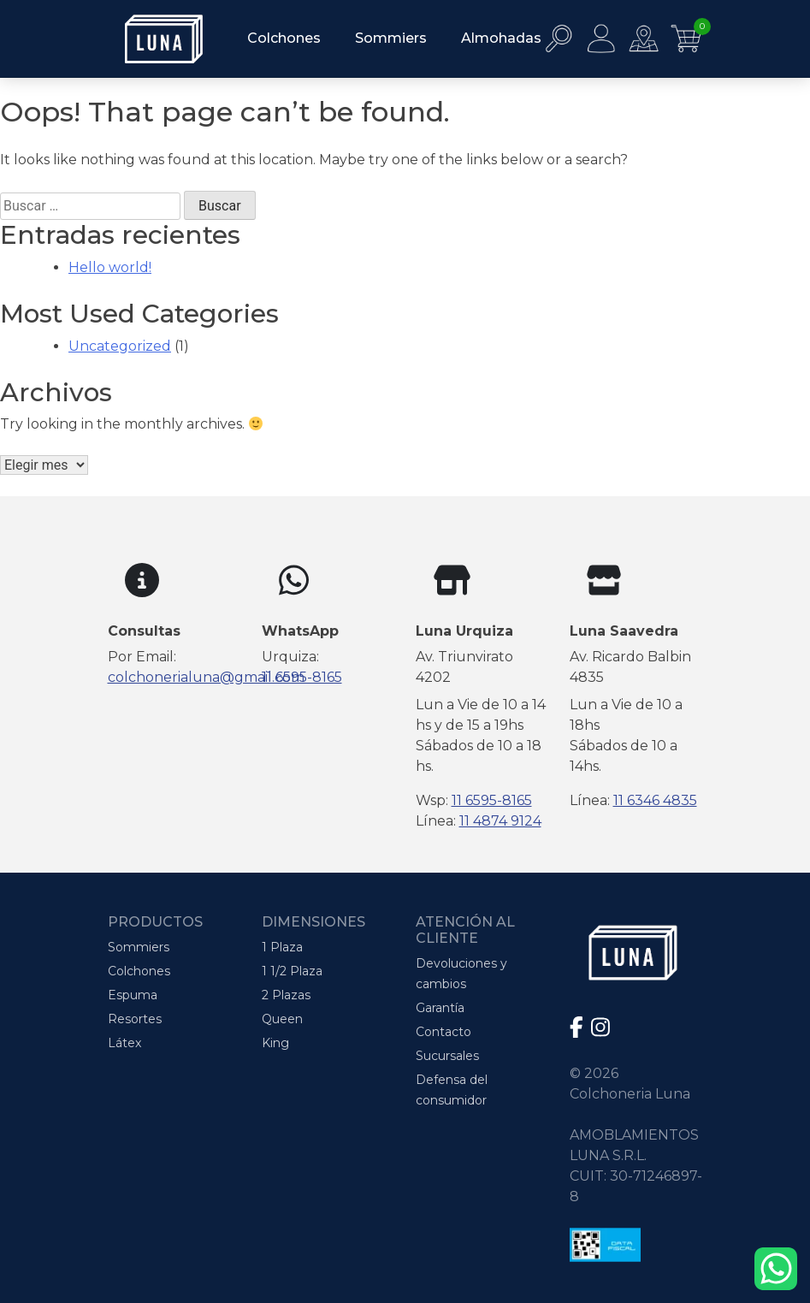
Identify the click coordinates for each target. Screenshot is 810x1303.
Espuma (132, 995)
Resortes (135, 1019)
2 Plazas (286, 995)
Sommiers (391, 38)
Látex (124, 1043)
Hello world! (109, 267)
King (275, 1043)
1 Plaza (282, 947)
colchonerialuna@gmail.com (206, 677)
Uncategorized (119, 346)
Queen (282, 1019)
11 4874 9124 (500, 821)
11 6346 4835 (655, 800)
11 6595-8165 (302, 677)
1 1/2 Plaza (292, 971)
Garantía (440, 1008)
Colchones (284, 38)
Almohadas (501, 38)
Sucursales (447, 1055)
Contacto (443, 1031)
